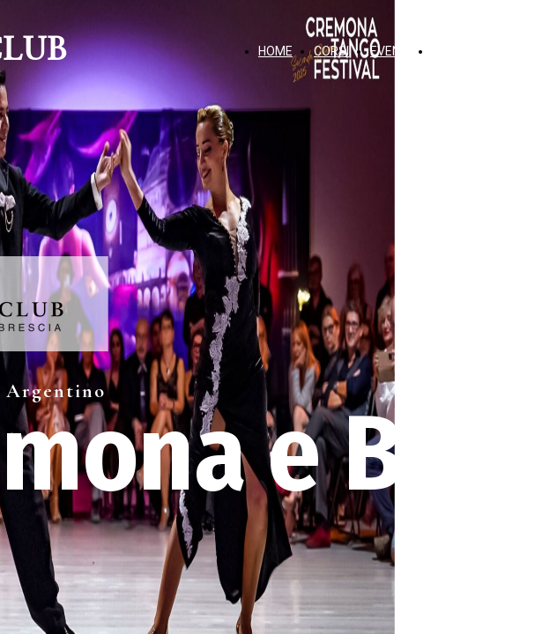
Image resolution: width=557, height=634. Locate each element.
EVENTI (390, 51)
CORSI (331, 51)
